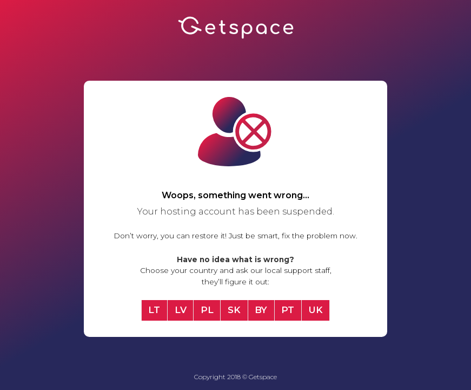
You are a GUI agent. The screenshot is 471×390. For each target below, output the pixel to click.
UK (316, 309)
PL (207, 309)
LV (181, 309)
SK (234, 309)
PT (287, 309)
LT (154, 309)
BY (261, 309)
